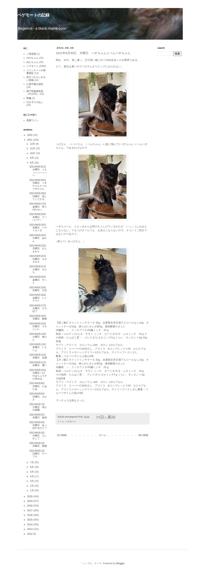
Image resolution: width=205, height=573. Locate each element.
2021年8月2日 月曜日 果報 (38, 444)
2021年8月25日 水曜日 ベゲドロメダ (38, 227)
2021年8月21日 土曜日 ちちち (38, 269)
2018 (30, 505)
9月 (32, 157)
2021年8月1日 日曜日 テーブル (38, 453)
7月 (32, 462)
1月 (32, 490)
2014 (30, 524)
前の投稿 (143, 435)
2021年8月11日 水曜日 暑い (38, 364)
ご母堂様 (31, 53)
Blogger (120, 563)
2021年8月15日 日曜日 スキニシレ (38, 326)
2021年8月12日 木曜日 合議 (38, 356)
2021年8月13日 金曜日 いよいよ (38, 347)
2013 (30, 529)
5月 (32, 471)
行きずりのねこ (34, 102)
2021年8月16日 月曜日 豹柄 (38, 317)
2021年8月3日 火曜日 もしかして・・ (38, 435)
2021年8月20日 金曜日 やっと (38, 279)
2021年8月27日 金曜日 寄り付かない (38, 206)
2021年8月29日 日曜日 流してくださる (38, 196)
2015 (30, 519)
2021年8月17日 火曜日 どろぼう (38, 308)
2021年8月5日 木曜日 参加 (38, 416)
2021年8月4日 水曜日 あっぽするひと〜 (38, 425)
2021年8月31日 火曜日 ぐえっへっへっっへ (38, 171)
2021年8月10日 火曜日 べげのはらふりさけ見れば (38, 374)
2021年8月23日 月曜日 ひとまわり (38, 248)
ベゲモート (70, 421)
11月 (33, 148)
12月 (33, 143)
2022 (30, 135)
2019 (30, 501)
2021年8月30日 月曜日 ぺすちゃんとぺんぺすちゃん (38, 184)
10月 (33, 153)
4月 (32, 476)
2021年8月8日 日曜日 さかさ (38, 396)
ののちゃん (32, 57)
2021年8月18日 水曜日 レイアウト (38, 298)
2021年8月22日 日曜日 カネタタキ (38, 259)
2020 (30, 496)
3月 (32, 481)
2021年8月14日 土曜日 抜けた (38, 337)
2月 (32, 485)
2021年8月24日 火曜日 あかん (38, 238)
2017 (30, 510)
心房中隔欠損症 (34, 84)
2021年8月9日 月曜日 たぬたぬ (38, 386)
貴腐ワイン (32, 120)
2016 (30, 515)
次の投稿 (61, 435)
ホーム (102, 435)
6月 (32, 467)
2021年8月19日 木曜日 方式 (38, 289)
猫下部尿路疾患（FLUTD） (34, 92)
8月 (32, 162)
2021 (30, 139)
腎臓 (28, 98)
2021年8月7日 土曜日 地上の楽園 (38, 407)
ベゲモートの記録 (33, 15)
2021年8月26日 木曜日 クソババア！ (38, 217)
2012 (30, 534)
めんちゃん (32, 62)
